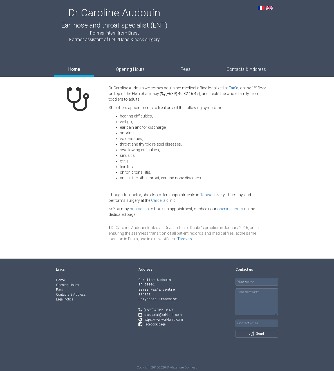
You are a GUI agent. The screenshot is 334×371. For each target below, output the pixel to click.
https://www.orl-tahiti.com (163, 320)
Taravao (207, 195)
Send (256, 333)
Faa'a (233, 88)
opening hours (230, 209)
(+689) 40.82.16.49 (180, 93)
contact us (139, 209)
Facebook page (154, 324)
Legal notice (64, 299)
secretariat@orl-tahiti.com (163, 315)
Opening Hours (130, 69)
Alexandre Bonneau (184, 367)
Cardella (158, 200)
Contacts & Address (246, 69)
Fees (185, 69)
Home (74, 69)
